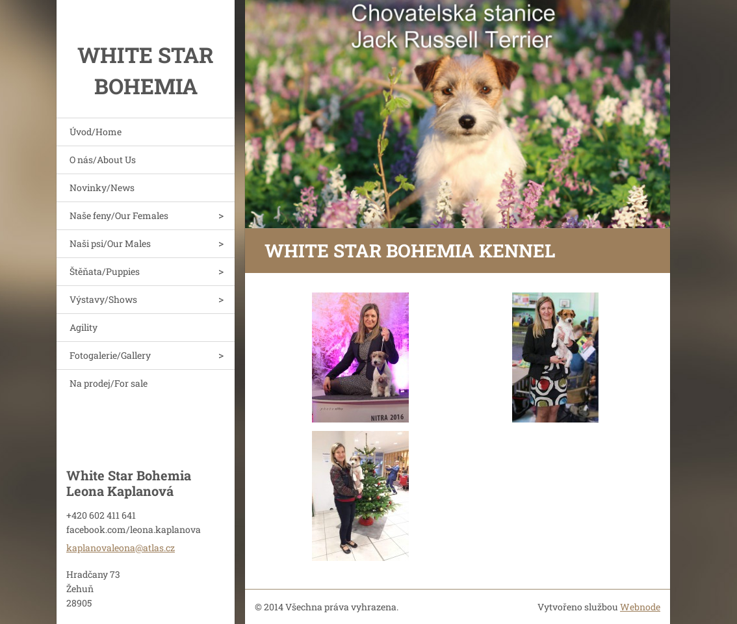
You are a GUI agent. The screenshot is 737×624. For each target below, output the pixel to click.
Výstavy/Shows (103, 299)
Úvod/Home (96, 131)
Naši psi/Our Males (110, 243)
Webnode (640, 607)
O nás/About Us (103, 159)
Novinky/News (102, 187)
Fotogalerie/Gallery (110, 355)
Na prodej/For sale (109, 383)
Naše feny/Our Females (119, 215)
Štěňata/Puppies (105, 271)
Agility (83, 327)
